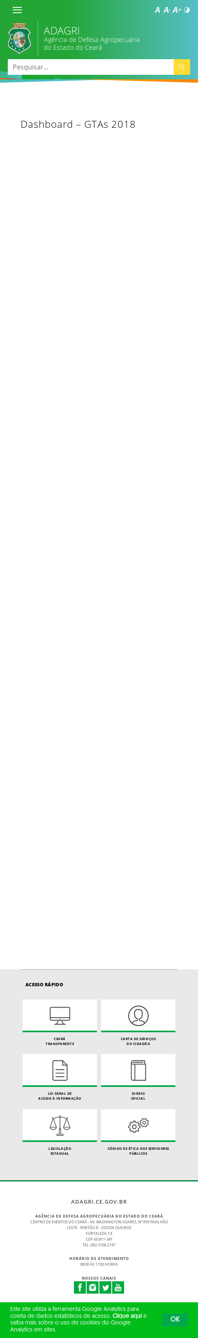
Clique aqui (127, 1316)
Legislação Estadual (60, 1132)
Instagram (93, 1287)
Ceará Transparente (60, 1022)
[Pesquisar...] (91, 67)
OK (175, 1320)
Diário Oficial (138, 1077)
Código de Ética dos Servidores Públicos (138, 1132)
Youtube (118, 1287)
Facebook (80, 1287)
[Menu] (17, 9)
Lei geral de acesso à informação (60, 1077)
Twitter (105, 1287)
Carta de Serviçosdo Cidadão (138, 1022)
